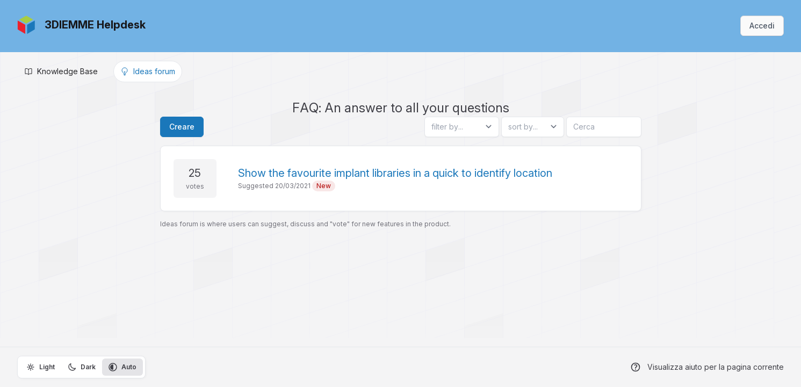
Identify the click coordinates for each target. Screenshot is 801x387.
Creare (181, 126)
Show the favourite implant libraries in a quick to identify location (395, 173)
